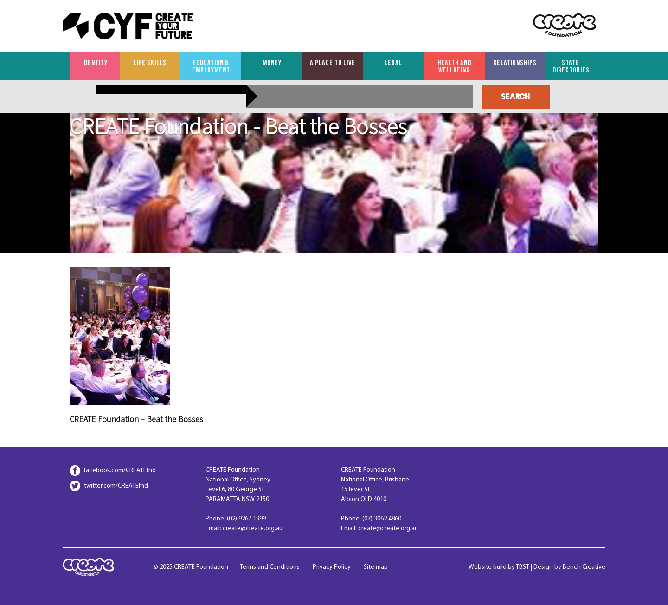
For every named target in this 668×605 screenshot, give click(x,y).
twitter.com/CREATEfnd (116, 485)
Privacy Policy (332, 567)
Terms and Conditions (270, 567)
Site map (376, 567)
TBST (522, 567)
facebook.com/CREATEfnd (120, 470)
